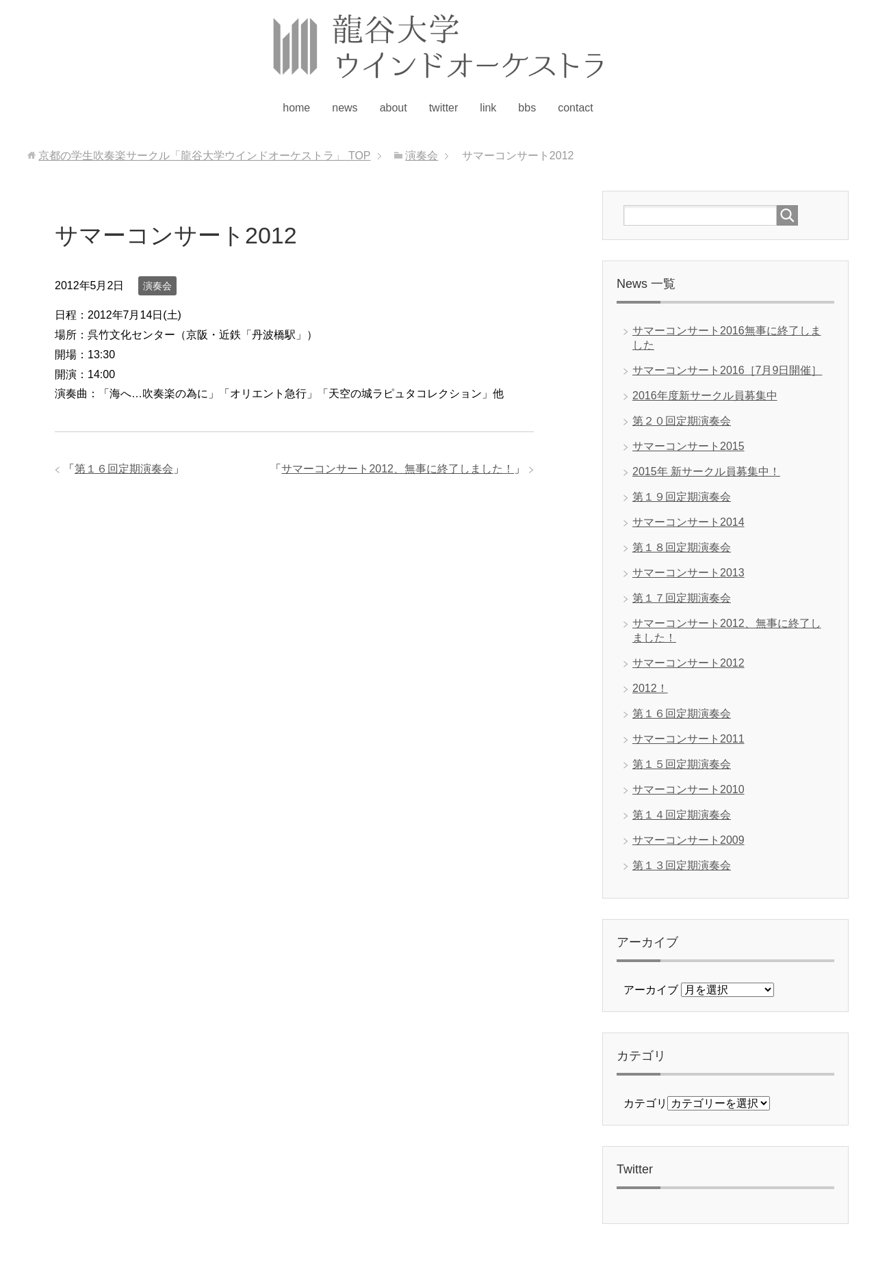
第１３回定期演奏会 (681, 865)
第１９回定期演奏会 (681, 497)
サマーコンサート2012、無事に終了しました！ (397, 469)
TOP (204, 155)
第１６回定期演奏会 (124, 469)
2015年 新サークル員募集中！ (706, 471)
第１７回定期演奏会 (681, 598)
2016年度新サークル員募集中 (704, 395)
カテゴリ (645, 1103)
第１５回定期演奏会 (681, 764)
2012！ (650, 688)
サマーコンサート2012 (688, 663)
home (296, 108)
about (393, 108)
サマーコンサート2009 (688, 840)
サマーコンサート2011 (688, 739)
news (344, 108)
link (488, 108)
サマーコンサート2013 (688, 572)
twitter (444, 108)
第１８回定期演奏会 (681, 547)
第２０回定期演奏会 (681, 421)
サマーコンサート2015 (688, 446)
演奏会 (157, 285)
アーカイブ (650, 990)
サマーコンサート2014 (688, 522)
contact (575, 108)
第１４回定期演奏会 (681, 815)
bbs (527, 108)
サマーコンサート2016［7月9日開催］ (727, 370)
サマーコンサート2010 (688, 789)
